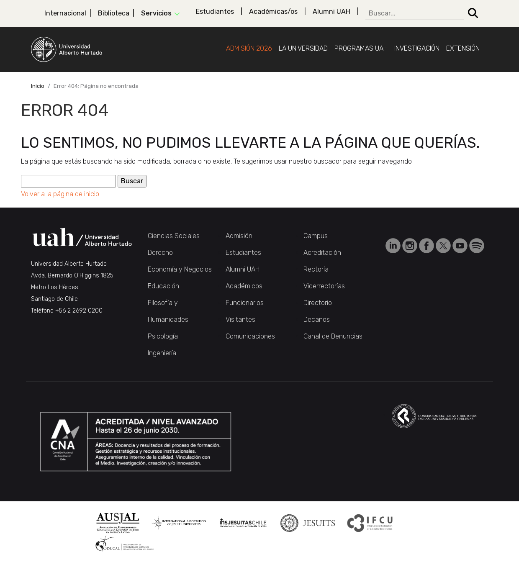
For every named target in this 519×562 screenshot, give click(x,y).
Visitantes (240, 319)
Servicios (156, 13)
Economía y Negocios (180, 269)
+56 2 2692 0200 (79, 310)
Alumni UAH (331, 11)
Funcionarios (245, 303)
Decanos (316, 319)
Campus (315, 236)
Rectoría (316, 269)
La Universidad (303, 48)
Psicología (163, 336)
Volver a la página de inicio (60, 194)
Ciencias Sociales (174, 236)
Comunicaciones (250, 336)
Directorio (317, 303)
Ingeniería (162, 353)
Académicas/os (273, 11)
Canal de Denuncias (332, 336)
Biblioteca (113, 13)
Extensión (463, 48)
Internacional (65, 13)
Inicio (37, 86)
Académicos (244, 286)
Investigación (416, 48)
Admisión (239, 236)
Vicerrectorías (324, 286)
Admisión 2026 (249, 48)
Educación (163, 286)
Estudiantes (215, 11)
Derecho (160, 253)
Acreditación (322, 253)
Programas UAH (361, 48)
